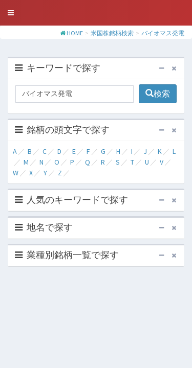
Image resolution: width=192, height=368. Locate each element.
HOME (75, 33)
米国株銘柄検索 (112, 33)
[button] (11, 13)
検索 (157, 93)
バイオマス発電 (162, 33)
